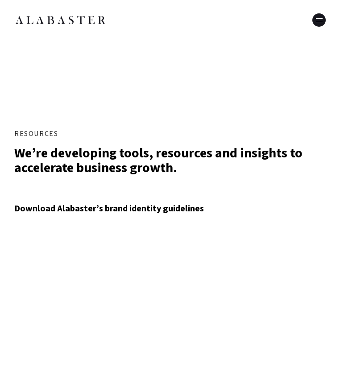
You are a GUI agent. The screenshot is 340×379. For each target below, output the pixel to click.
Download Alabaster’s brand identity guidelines (109, 208)
